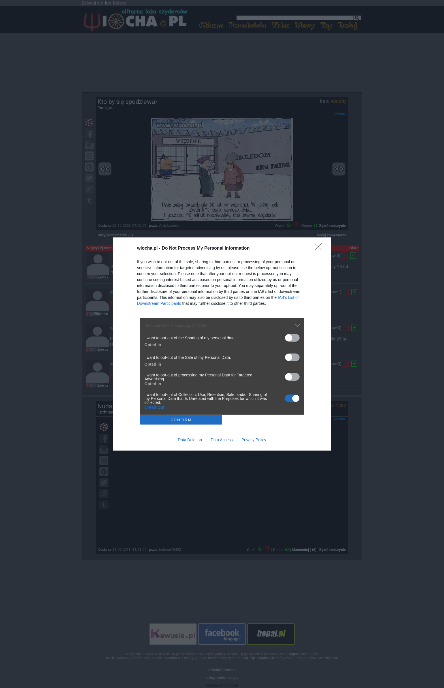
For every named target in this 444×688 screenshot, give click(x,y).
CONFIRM (181, 419)
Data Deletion (190, 440)
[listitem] (222, 325)
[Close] (320, 248)
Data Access (222, 440)
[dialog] (222, 344)
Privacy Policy (254, 440)
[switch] (292, 338)
